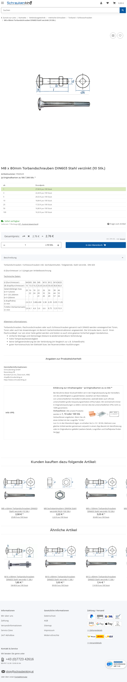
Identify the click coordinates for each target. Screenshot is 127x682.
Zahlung (5, 610)
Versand (35, 673)
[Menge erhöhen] (58, 235)
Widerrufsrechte (51, 625)
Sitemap (48, 615)
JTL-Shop (114, 680)
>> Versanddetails (94, 633)
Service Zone (7, 620)
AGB (46, 610)
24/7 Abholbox (7, 625)
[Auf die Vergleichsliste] (113, 36)
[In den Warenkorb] (3, 28)
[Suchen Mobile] (60, 10)
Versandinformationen (11, 615)
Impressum (49, 620)
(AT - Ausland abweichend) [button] (28, 224)
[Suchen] (123, 10)
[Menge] (25, 235)
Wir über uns (7, 606)
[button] (101, 3)
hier (57, 422)
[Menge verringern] (4, 235)
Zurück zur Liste (9, 17)
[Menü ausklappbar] (2, 1)
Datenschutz (50, 606)
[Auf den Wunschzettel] (120, 36)
